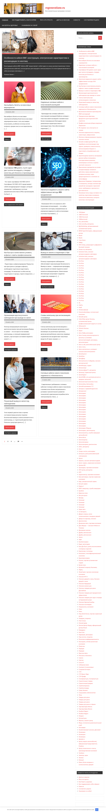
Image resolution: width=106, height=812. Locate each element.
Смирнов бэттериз (84, 669)
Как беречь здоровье (10, 25)
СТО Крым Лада (84, 674)
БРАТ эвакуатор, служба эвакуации (90, 488)
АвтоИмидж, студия (85, 365)
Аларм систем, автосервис (87, 451)
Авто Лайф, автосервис (86, 333)
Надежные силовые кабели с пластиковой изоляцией (53, 103)
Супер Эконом (83, 690)
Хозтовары (82, 727)
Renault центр (83, 316)
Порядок (81, 648)
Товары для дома (84, 697)
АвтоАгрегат (83, 354)
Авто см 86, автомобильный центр (89, 344)
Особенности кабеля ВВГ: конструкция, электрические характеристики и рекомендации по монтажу (33, 59)
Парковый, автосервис (86, 634)
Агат (80, 449)
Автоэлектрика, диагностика (88, 444)
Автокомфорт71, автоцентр (87, 370)
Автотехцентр (83, 439)
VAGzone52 (82, 326)
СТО (80, 672)
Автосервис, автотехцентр (87, 430)
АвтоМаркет (82, 374)
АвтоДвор (82, 358)
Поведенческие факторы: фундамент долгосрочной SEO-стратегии (88, 118)
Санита (81, 658)
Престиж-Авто (83, 653)
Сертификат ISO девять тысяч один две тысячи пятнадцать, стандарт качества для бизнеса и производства (18, 172)
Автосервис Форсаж (85, 428)
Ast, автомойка (83, 221)
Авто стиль (82, 347)
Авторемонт (82, 391)
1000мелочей (83, 219)
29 (18, 442)
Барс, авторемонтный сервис (88, 481)
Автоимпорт (82, 367)
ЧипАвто (81, 753)
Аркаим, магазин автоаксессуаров (89, 460)
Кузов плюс (82, 565)
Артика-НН (82, 465)
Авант (80, 330)
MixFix (81, 305)
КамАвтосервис (83, 542)
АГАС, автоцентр (84, 446)
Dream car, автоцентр (85, 249)
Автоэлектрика (83, 442)
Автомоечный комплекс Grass (88, 381)
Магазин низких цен (85, 586)
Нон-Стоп (81, 632)
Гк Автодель (82, 511)
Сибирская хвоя (84, 665)
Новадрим (82, 630)
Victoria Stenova (83, 328)
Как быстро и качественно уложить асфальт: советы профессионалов (18, 254)
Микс (80, 609)
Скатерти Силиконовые (86, 667)
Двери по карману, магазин (87, 518)
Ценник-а (82, 739)
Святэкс (81, 660)
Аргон (80, 458)
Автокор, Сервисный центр (87, 372)
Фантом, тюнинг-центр (86, 720)
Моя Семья (82, 620)
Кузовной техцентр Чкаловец (88, 567)
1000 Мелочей (83, 214)
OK (97, 809)
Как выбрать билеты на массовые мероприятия (18, 106)
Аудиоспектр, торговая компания (89, 474)
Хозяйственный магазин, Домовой (89, 730)
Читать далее (8, 74)
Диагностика (83, 521)
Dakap (80, 242)
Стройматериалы (84, 685)
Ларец (81, 569)
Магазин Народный (85, 583)
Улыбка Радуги (83, 711)
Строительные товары (86, 681)
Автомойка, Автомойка (86, 384)
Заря (80, 539)
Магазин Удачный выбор (86, 602)
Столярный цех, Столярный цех (88, 678)
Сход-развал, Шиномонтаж (87, 692)
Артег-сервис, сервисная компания (90, 463)
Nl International (83, 309)
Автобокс (82, 356)
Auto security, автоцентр (86, 224)
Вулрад (81, 497)
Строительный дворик (86, 683)
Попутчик (82, 646)
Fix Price (81, 261)
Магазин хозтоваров (85, 604)
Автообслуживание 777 (86, 386)
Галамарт (81, 500)
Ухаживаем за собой (29, 25)
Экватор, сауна (83, 755)
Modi (80, 307)
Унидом (81, 716)
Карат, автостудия (84, 544)
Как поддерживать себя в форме (24, 20)
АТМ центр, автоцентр (85, 470)
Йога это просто (46, 20)
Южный (81, 760)
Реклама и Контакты (85, 655)
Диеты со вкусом (63, 20)
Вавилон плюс (83, 493)
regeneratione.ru (57, 7)
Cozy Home (82, 240)
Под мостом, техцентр (85, 637)
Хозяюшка (82, 732)
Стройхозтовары (84, 688)
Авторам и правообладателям (88, 388)
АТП (80, 472)
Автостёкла (82, 437)
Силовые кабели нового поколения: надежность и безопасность (56, 374)
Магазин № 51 (83, 576)
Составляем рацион (91, 20)
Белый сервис (83, 484)
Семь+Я (81, 662)
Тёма (80, 695)
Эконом (81, 757)
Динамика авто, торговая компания (90, 523)
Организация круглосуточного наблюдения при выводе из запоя (18, 317)
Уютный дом (83, 718)
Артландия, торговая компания (88, 467)
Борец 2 (81, 486)
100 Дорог (82, 212)
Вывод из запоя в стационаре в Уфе (56, 253)
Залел (81, 537)
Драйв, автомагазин (85, 532)
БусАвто (81, 490)
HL (79, 303)
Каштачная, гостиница (85, 551)
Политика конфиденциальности (89, 639)
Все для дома (83, 495)
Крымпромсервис (84, 558)
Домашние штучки (85, 530)
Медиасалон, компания (86, 607)
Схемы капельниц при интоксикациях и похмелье (52, 317)
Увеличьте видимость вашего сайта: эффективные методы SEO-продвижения (56, 192)
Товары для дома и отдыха (87, 704)
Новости (76, 20)
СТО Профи (82, 676)
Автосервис (82, 393)
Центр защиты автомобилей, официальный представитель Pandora (88, 743)
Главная (5, 20)
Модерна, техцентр (85, 618)
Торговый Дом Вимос (85, 706)
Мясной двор (83, 623)
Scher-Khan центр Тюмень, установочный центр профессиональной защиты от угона (90, 321)
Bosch (80, 235)
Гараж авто (82, 509)
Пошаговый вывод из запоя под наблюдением (17, 402)
